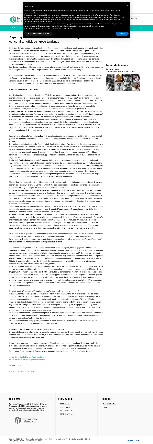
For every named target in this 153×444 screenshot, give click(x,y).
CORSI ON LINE (65, 407)
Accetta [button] (122, 33)
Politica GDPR (42, 441)
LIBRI (105, 407)
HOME (13, 28)
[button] (127, 5)
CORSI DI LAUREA (66, 414)
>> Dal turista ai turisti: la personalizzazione (28, 360)
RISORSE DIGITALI (109, 404)
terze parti (59, 15)
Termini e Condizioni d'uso (27, 441)
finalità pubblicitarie (49, 19)
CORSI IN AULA (65, 404)
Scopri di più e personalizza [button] (38, 33)
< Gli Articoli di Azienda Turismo (21, 371)
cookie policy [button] (40, 13)
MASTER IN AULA (66, 410)
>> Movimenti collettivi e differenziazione (26, 357)
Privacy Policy (13, 441)
